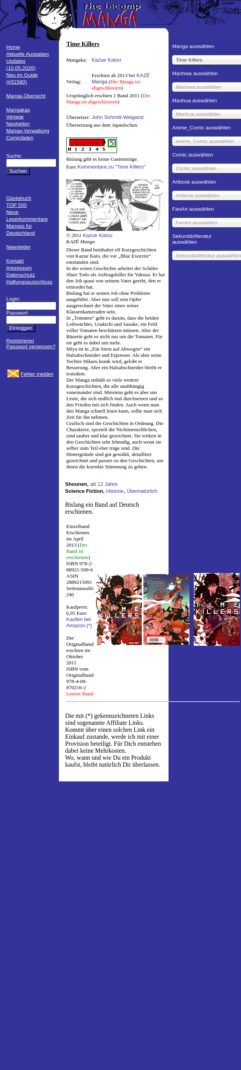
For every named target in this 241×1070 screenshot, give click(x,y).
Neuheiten (18, 124)
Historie (115, 491)
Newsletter (18, 247)
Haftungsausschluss (29, 282)
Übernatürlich (142, 491)
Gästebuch (18, 198)
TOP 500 (16, 205)
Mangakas (18, 110)
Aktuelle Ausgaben (27, 54)
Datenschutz (20, 275)
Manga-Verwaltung (27, 131)
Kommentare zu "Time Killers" (111, 167)
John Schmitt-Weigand (117, 117)
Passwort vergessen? (30, 346)
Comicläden (19, 138)
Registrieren (20, 341)
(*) (89, 625)
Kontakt (15, 261)
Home (13, 47)
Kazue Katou (106, 60)
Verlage (15, 117)
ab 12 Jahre (103, 484)
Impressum (19, 268)
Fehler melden (37, 374)
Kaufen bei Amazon (78, 622)
